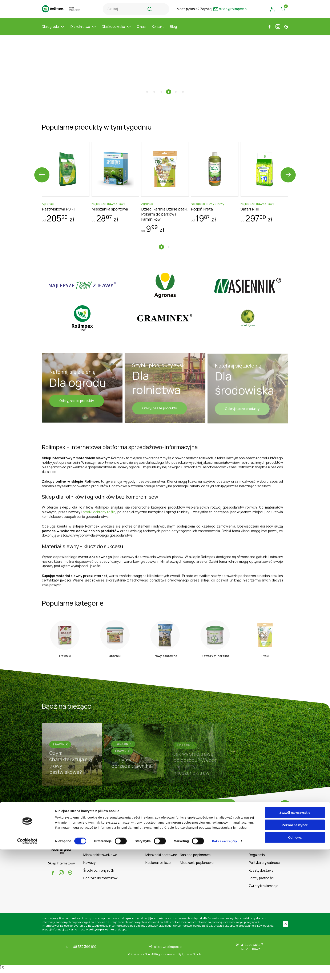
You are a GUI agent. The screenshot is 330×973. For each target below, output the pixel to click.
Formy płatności (261, 882)
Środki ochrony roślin (99, 874)
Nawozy (89, 866)
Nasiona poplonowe (195, 858)
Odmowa (294, 961)
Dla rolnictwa (83, 30)
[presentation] (41, 166)
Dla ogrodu (53, 30)
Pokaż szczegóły (224, 964)
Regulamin (257, 858)
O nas (141, 30)
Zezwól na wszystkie (294, 936)
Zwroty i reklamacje (263, 889)
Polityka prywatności (264, 866)
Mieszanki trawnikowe (100, 858)
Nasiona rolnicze (158, 866)
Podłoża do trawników (100, 882)
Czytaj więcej (165, 810)
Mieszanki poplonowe (197, 866)
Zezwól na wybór (294, 948)
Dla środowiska (116, 30)
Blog (173, 30)
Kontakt (158, 30)
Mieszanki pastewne (161, 858)
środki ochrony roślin (99, 509)
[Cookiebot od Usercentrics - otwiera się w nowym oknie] (27, 965)
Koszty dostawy (261, 874)
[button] (147, 83)
